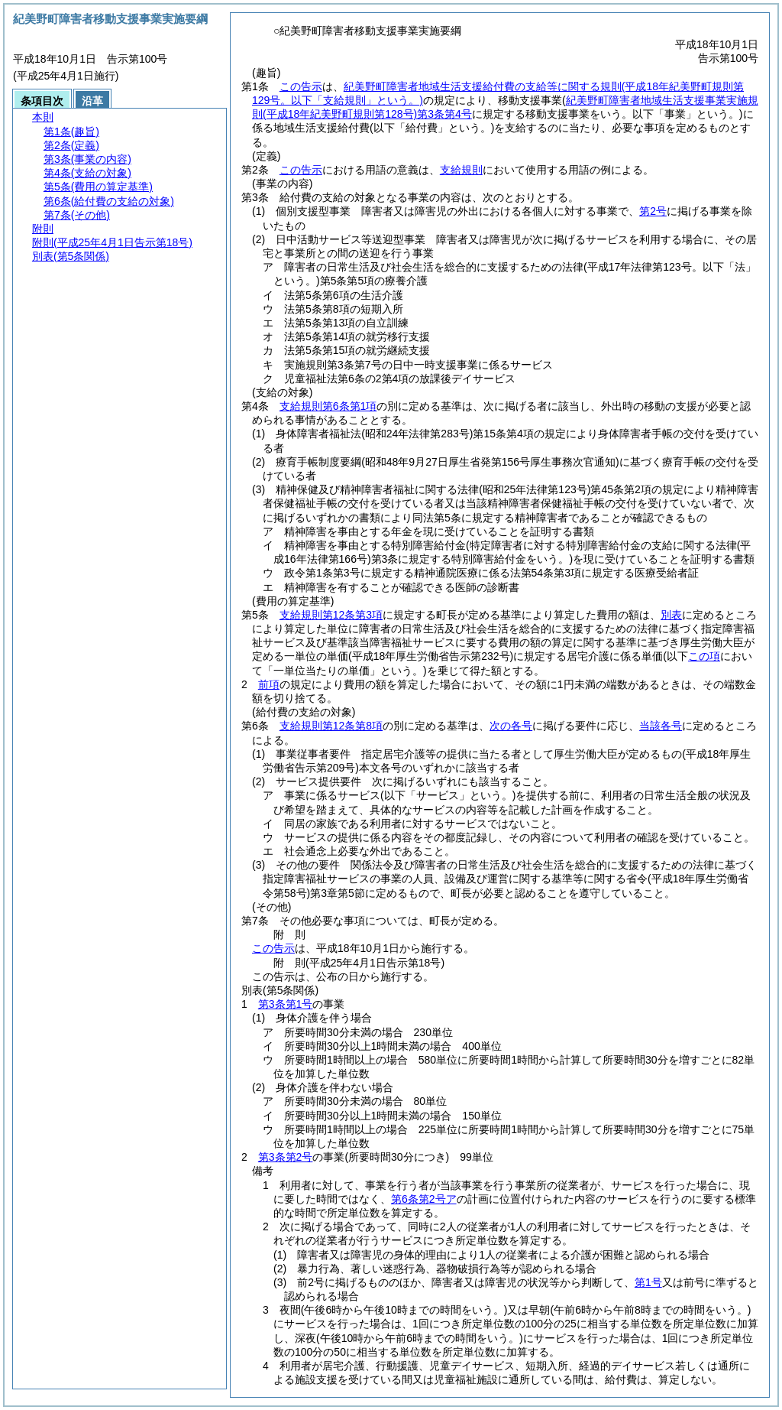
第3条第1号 (285, 1004)
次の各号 (511, 726)
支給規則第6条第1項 (328, 406)
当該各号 (660, 726)
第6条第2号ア (424, 1199)
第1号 (648, 1282)
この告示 (301, 86)
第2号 (653, 211)
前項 (269, 684)
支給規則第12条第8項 (331, 726)
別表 (671, 615)
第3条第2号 (285, 1157)
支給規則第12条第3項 (331, 615)
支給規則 (461, 170)
